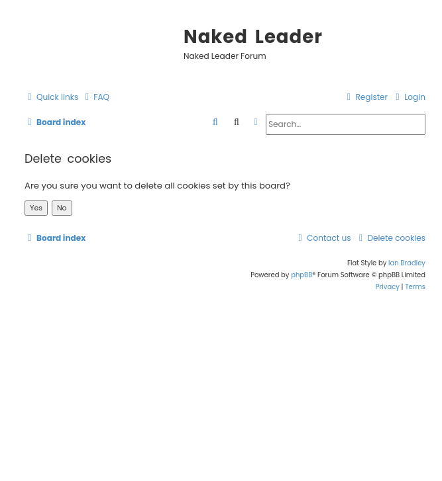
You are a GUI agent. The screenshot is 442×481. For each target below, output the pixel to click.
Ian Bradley (406, 263)
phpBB (301, 275)
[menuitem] (95, 98)
